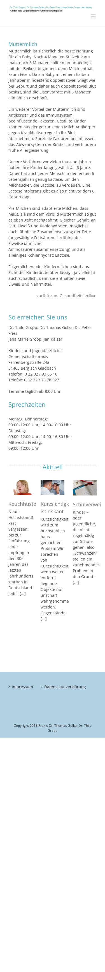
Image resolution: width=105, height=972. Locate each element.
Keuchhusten (23, 504)
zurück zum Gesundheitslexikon (67, 295)
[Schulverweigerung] (85, 487)
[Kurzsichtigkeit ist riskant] (52, 487)
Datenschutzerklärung (53, 686)
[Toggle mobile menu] (94, 16)
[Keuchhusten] (20, 487)
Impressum (20, 686)
